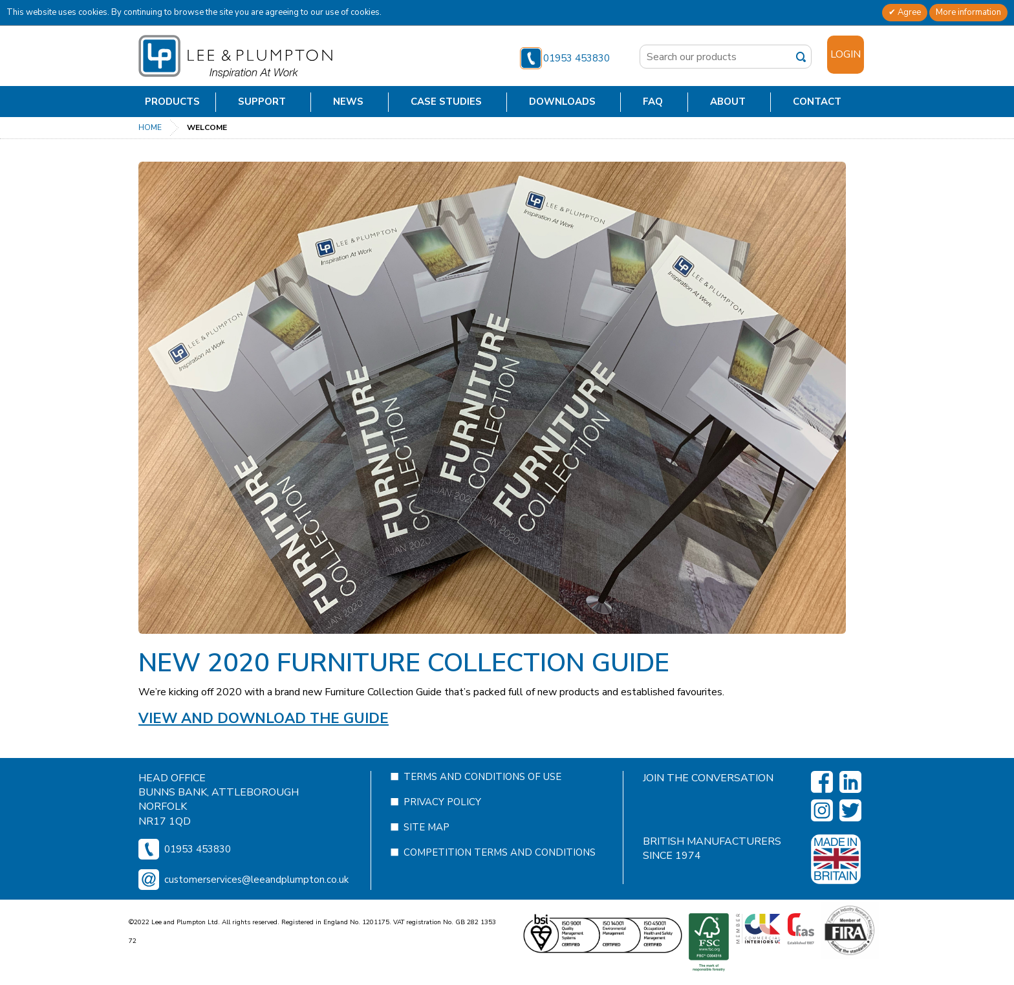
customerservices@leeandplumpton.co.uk (256, 906)
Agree (908, 12)
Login (845, 54)
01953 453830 (565, 58)
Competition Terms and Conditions (500, 878)
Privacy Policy (442, 828)
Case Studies (446, 101)
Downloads (562, 101)
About (728, 101)
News (348, 101)
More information (968, 12)
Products (172, 101)
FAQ (653, 101)
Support (262, 101)
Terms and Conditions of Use (482, 803)
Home (150, 127)
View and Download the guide (263, 718)
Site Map (426, 853)
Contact (817, 101)
